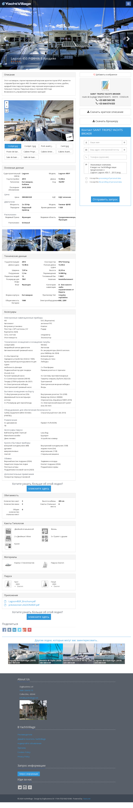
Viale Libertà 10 (26, 696)
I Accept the (105, 184)
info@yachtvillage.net (29, 703)
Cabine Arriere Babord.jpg (48, 157)
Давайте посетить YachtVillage (32, 744)
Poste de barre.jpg (13, 157)
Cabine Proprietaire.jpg (31, 157)
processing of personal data (110, 184)
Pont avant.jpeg (48, 151)
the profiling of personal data (110, 188)
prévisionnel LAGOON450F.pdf (21, 610)
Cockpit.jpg (13, 151)
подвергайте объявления (29, 749)
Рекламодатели (25, 740)
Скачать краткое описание (105, 117)
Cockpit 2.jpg (30, 151)
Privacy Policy (24, 762)
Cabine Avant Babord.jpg (65, 157)
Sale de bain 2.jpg (13, 163)
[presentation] (105, 195)
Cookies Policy (24, 758)
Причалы (22, 753)
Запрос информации (28, 779)
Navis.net (86, 804)
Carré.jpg (65, 151)
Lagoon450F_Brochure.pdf (20, 607)
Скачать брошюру (105, 126)
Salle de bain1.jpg (31, 163)
